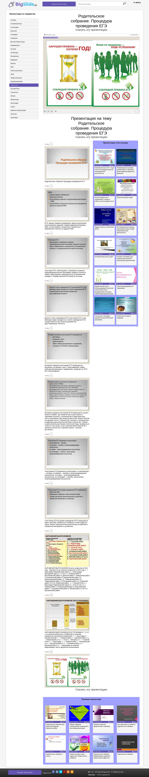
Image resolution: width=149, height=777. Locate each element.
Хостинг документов (103, 775)
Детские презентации (18, 42)
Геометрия (14, 38)
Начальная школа (16, 70)
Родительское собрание (125, 754)
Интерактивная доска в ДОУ (104, 257)
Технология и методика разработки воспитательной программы (104, 318)
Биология (14, 31)
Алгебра (13, 20)
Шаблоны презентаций (18, 110)
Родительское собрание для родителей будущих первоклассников (55, 726)
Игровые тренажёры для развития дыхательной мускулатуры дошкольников (126, 258)
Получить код (49, 35)
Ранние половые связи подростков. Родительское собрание (78, 756)
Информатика (15, 45)
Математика (15, 56)
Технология (14, 92)
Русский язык (15, 89)
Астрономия (15, 27)
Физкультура (15, 99)
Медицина (14, 60)
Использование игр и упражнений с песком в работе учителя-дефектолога (104, 199)
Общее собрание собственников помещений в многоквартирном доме (79, 726)
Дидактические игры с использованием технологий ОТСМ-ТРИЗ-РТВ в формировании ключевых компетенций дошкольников (104, 290)
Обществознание (16, 78)
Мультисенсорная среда (125, 197)
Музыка (13, 63)
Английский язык (16, 24)
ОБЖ (12, 74)
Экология (14, 114)
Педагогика (14, 85)
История (13, 49)
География (14, 34)
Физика (13, 96)
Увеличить (134, 35)
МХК (12, 67)
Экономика (14, 117)
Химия (13, 107)
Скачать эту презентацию (91, 29)
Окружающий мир (16, 81)
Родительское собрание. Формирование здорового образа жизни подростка (102, 756)
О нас (91, 772)
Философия (14, 103)
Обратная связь (117, 772)
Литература (14, 52)
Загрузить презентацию (59, 4)
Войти (137, 2)
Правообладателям (102, 772)
